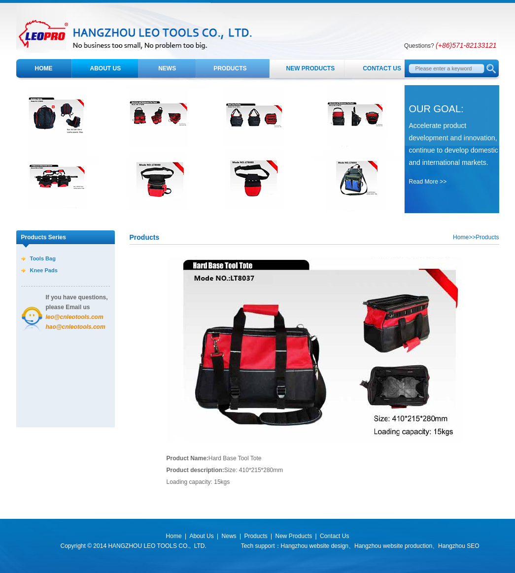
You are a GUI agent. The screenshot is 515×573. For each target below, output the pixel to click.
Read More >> (428, 181)
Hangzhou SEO (458, 545)
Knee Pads (44, 270)
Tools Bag (43, 258)
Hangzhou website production (393, 545)
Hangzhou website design (314, 545)
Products (229, 68)
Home (44, 68)
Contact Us (382, 68)
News (167, 68)
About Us (105, 68)
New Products (310, 68)
